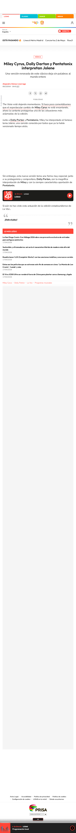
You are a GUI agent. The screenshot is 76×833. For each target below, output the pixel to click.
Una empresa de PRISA (38, 808)
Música (38, 57)
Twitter (35, 93)
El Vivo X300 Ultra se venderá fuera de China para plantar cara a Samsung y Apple (37, 274)
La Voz (29, 283)
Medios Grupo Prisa (38, 814)
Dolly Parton (19, 283)
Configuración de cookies (21, 799)
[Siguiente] (72, 40)
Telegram (46, 93)
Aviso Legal (14, 797)
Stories (53, 758)
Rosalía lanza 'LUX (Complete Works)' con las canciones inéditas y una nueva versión (38, 257)
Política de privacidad (42, 797)
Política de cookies (59, 797)
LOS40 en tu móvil (40, 799)
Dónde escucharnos (57, 799)
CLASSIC (25, 16)
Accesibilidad (26, 797)
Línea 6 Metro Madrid (33, 40)
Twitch (48, 758)
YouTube (33, 758)
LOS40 (6, 16)
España (5, 32)
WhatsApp (41, 93)
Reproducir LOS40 (69, 195)
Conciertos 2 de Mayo (55, 40)
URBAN (60, 16)
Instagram (22, 758)
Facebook (30, 93)
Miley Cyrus (7, 283)
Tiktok (28, 758)
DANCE (42, 16)
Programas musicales (43, 283)
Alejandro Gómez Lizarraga (14, 84)
